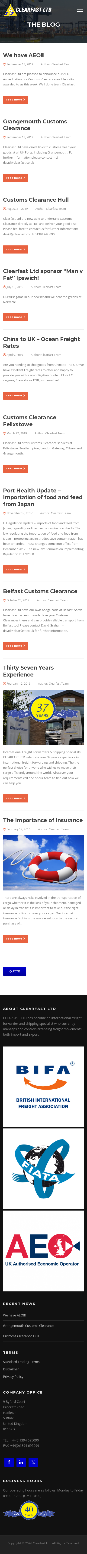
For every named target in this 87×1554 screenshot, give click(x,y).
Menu (80, 10)
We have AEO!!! (24, 55)
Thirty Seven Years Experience (28, 671)
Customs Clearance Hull (35, 200)
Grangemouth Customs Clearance (28, 1325)
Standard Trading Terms (21, 1362)
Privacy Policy (13, 1376)
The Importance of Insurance (43, 820)
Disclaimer (11, 1369)
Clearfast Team (61, 64)
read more (15, 99)
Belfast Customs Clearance (40, 591)
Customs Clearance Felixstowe (29, 421)
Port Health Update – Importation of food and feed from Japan (42, 497)
